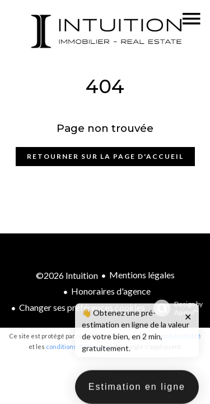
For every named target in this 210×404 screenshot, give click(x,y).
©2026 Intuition (67, 275)
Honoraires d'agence (111, 291)
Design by (175, 308)
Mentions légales (142, 274)
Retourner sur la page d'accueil (105, 156)
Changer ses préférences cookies (82, 307)
